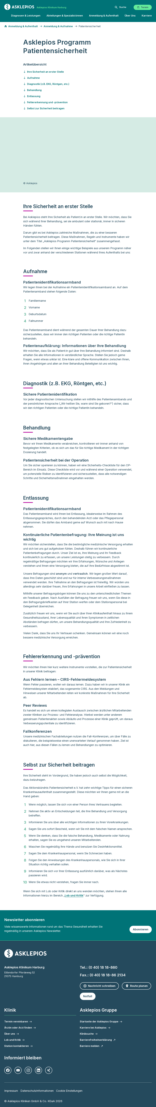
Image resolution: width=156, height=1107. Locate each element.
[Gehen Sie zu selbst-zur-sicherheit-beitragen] (78, 108)
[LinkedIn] (38, 1070)
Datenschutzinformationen (37, 1090)
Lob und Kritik (74, 895)
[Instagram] (28, 1070)
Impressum (11, 1090)
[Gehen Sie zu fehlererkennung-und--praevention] (78, 102)
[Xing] (48, 1070)
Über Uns (130, 15)
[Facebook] (7, 1070)
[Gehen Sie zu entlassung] (78, 96)
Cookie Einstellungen (69, 1090)
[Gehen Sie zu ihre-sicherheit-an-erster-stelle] (78, 71)
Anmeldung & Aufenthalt (104, 15)
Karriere (147, 15)
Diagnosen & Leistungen (25, 15)
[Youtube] (18, 1070)
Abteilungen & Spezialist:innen (64, 15)
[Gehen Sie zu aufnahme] (78, 77)
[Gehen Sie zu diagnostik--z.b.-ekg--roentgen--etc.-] (78, 83)
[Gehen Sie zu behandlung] (78, 90)
